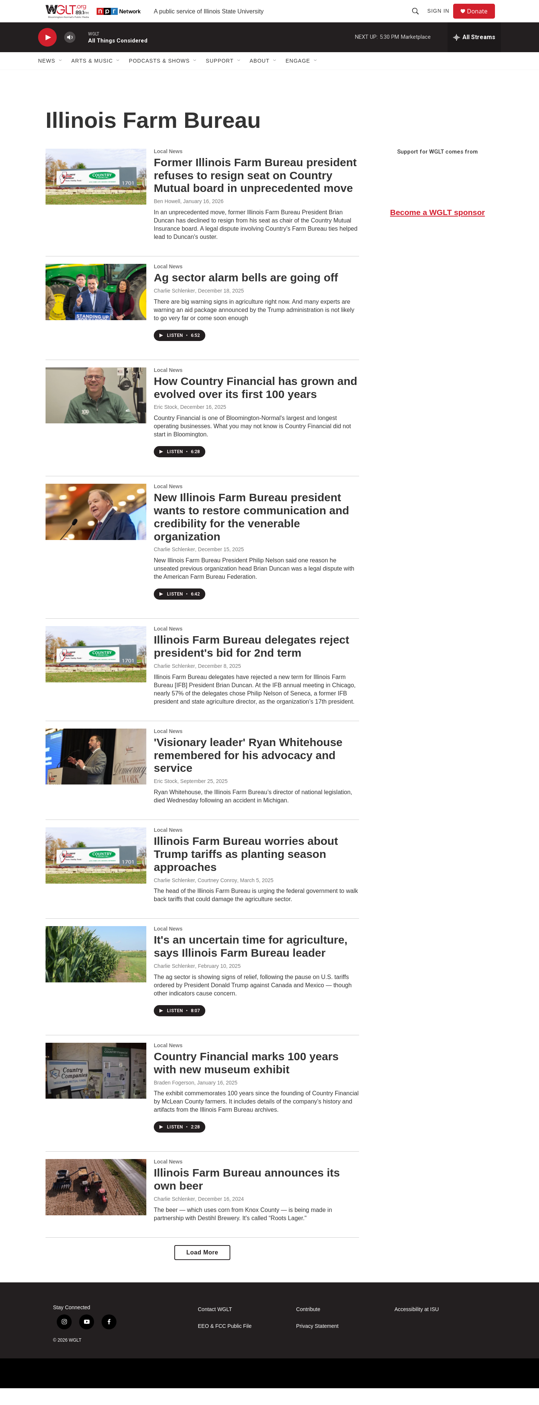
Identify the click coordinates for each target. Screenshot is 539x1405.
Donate (481, 19)
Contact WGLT (215, 1326)
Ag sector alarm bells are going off (246, 294)
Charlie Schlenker (174, 307)
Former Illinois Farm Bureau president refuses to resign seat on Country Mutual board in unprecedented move (255, 192)
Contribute (308, 1326)
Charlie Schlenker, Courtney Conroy (195, 897)
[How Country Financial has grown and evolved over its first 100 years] (96, 412)
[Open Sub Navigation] (61, 77)
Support (219, 77)
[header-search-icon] (419, 19)
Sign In (442, 19)
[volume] (69, 54)
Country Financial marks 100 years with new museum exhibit (246, 1079)
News (46, 77)
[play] (47, 54)
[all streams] (474, 54)
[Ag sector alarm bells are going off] (96, 309)
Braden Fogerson (174, 1099)
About (260, 77)
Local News (168, 168)
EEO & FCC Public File (225, 1343)
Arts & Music (92, 77)
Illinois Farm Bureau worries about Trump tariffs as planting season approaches (246, 871)
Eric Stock (165, 424)
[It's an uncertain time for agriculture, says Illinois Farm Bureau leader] (96, 971)
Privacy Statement (317, 1343)
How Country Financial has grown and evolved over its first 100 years (255, 404)
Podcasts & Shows (159, 77)
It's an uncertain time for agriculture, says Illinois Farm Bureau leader (251, 963)
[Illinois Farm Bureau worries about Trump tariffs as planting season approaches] (96, 872)
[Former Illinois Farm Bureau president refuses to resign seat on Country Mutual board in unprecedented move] (96, 193)
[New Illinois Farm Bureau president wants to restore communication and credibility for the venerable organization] (96, 528)
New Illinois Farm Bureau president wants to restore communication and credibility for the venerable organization (251, 533)
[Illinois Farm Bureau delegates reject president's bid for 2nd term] (96, 671)
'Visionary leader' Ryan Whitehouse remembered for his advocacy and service (248, 772)
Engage (298, 77)
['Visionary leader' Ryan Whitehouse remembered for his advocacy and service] (96, 773)
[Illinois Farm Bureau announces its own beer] (96, 1204)
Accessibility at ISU (417, 1326)
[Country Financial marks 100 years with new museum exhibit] (96, 1087)
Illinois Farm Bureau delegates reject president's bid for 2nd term (251, 663)
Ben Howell (167, 218)
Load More (202, 1269)
